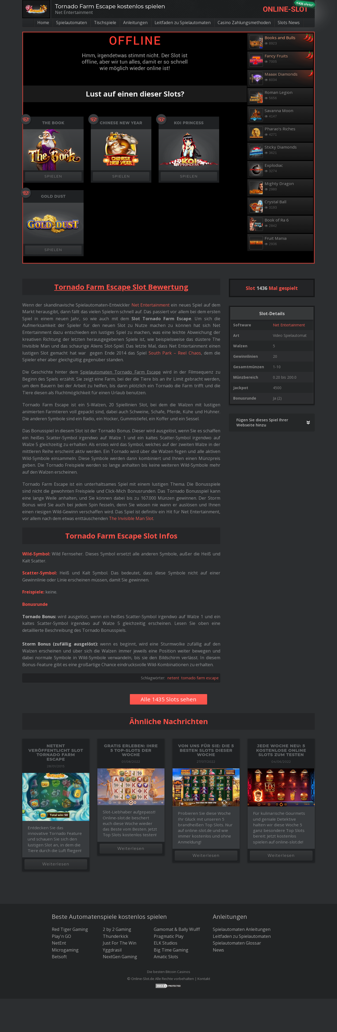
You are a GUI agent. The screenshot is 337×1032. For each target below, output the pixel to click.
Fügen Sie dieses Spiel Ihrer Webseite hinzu (262, 422)
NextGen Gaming (120, 957)
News (218, 950)
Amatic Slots (166, 957)
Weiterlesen (55, 864)
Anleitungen (134, 22)
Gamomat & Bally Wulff (177, 929)
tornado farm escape (200, 677)
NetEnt (59, 943)
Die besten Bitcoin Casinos (168, 971)
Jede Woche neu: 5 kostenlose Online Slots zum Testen (281, 750)
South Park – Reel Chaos (174, 353)
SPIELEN (53, 176)
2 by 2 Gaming (117, 929)
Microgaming (65, 950)
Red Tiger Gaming (70, 929)
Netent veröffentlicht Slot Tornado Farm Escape (55, 752)
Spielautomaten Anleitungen (241, 929)
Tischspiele (104, 22)
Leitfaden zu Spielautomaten (183, 22)
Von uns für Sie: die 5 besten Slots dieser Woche (206, 750)
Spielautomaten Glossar (237, 943)
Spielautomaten (70, 22)
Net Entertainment (289, 324)
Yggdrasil (112, 950)
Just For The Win (119, 943)
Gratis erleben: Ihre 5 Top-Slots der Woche (131, 750)
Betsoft (59, 957)
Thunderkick (115, 936)
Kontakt (203, 978)
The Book (53, 123)
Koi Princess (189, 123)
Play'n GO (61, 936)
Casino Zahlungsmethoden (246, 22)
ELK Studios (165, 943)
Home (41, 22)
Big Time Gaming (171, 950)
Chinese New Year (121, 123)
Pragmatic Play (169, 936)
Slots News (291, 22)
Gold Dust (53, 196)
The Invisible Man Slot (131, 518)
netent (173, 677)
